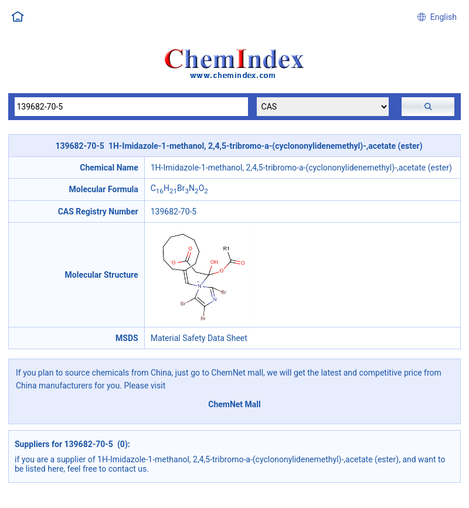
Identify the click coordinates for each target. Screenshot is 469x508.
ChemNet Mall (234, 404)
